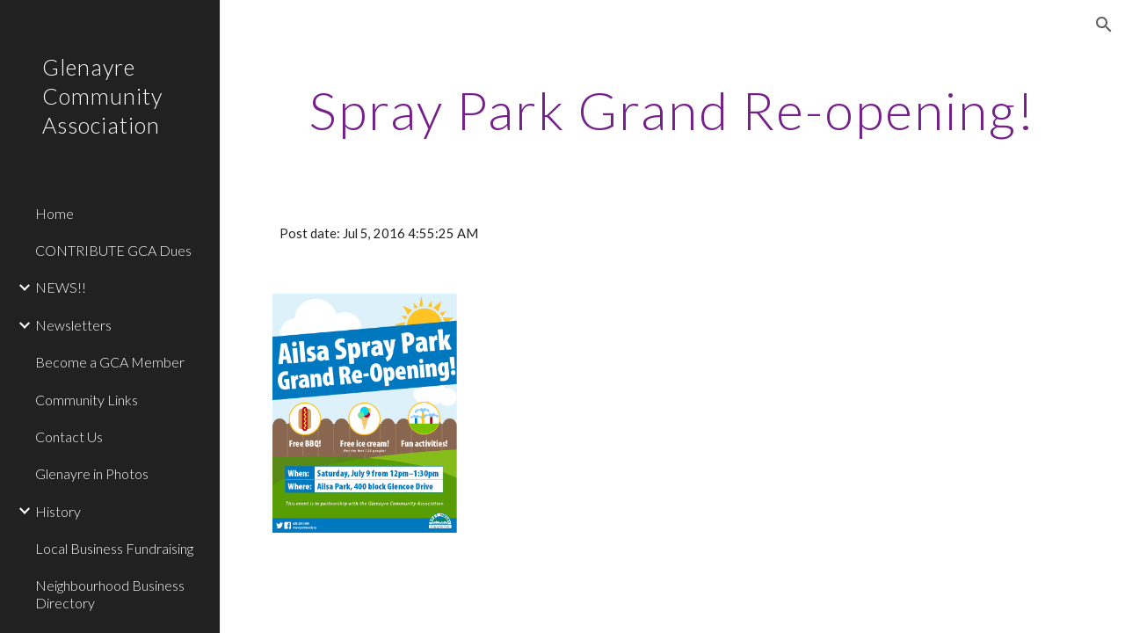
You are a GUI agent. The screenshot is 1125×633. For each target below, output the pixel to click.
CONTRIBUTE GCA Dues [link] (113, 250)
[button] (1104, 25)
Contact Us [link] (69, 436)
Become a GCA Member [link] (110, 361)
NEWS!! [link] (60, 287)
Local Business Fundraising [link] (114, 548)
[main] (672, 110)
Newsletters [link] (73, 324)
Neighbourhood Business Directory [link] (110, 593)
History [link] (58, 511)
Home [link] (54, 213)
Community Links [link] (86, 399)
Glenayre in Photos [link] (92, 473)
